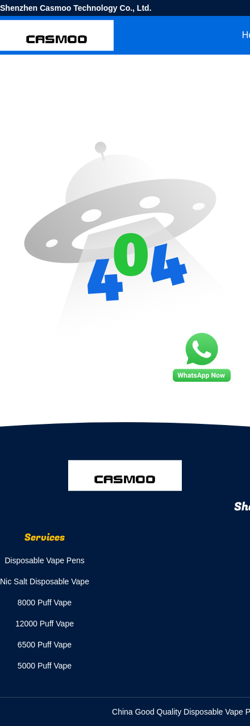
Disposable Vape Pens (45, 560)
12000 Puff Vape (44, 623)
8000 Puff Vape (45, 602)
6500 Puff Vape (45, 644)
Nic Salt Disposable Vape (44, 581)
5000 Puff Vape (45, 665)
